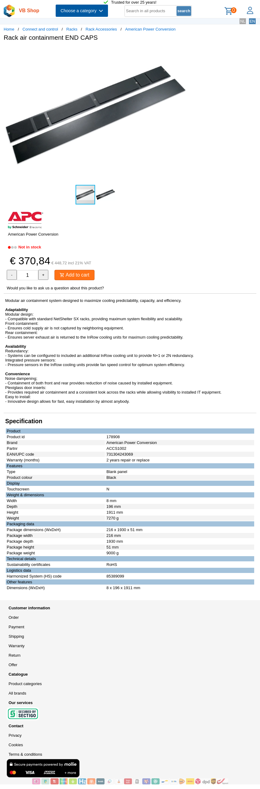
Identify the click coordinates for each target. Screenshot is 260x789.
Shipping (16, 636)
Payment (16, 627)
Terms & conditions (25, 754)
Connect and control (40, 29)
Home (9, 29)
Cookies (16, 745)
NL (242, 21)
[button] (182, 52)
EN (252, 21)
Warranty (16, 646)
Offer (13, 664)
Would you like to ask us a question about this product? (55, 288)
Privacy (15, 735)
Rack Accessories (101, 29)
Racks (71, 29)
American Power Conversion (150, 29)
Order (14, 617)
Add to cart (74, 274)
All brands (17, 693)
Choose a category (82, 10)
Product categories (25, 683)
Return (14, 655)
